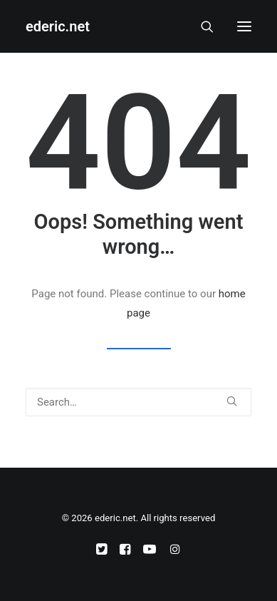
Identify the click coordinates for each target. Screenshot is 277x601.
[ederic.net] (58, 26)
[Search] (201, 26)
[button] (244, 26)
